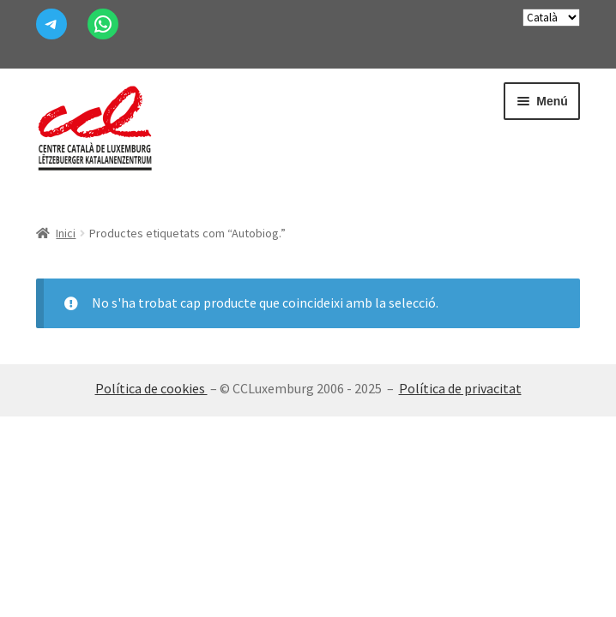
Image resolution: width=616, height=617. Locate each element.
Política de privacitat (460, 388)
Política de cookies (151, 388)
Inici (65, 233)
